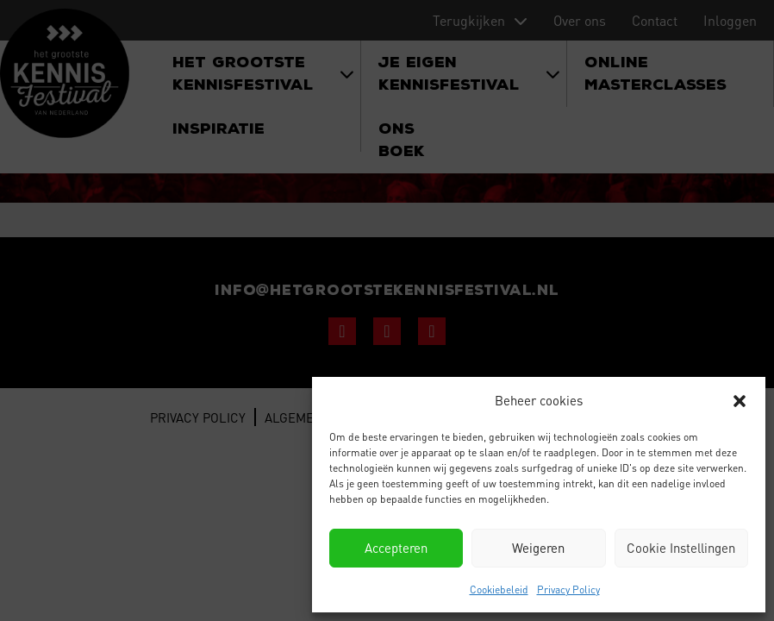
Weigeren (538, 547)
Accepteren (396, 547)
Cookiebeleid (499, 589)
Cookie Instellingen (681, 547)
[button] (739, 401)
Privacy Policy (568, 589)
